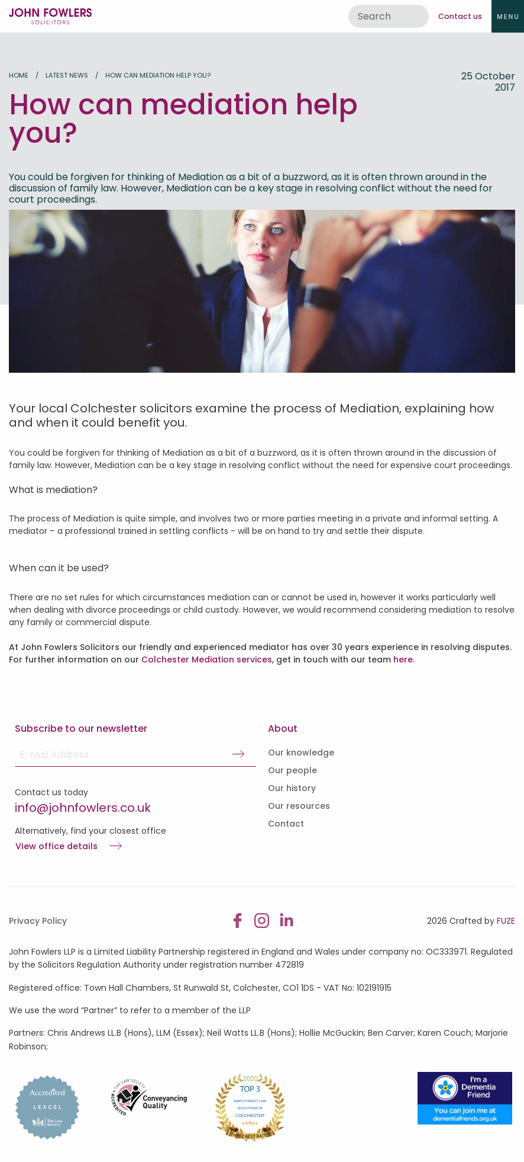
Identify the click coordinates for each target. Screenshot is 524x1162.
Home (18, 75)
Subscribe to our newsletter (81, 728)
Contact (286, 824)
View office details (56, 846)
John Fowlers (50, 16)
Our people (292, 770)
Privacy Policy (38, 921)
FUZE (506, 921)
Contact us (460, 16)
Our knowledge (301, 752)
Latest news (67, 75)
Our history (292, 788)
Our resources (299, 806)
